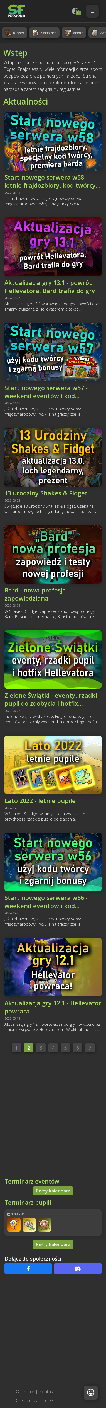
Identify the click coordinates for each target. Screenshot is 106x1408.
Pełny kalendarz (53, 1191)
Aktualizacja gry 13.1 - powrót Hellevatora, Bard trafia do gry (49, 287)
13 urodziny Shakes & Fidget (46, 493)
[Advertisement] (52, 1116)
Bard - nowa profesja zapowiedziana (35, 594)
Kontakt (46, 1391)
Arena (73, 32)
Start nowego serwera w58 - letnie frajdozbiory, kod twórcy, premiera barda (50, 181)
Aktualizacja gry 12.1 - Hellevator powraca (52, 1007)
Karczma (44, 32)
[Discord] (78, 1268)
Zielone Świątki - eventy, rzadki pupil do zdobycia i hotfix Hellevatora (50, 699)
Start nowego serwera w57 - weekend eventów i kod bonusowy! (46, 392)
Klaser (14, 32)
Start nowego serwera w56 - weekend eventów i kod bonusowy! (46, 902)
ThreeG (45, 1400)
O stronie (25, 1391)
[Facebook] (28, 1268)
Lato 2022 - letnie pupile (40, 801)
